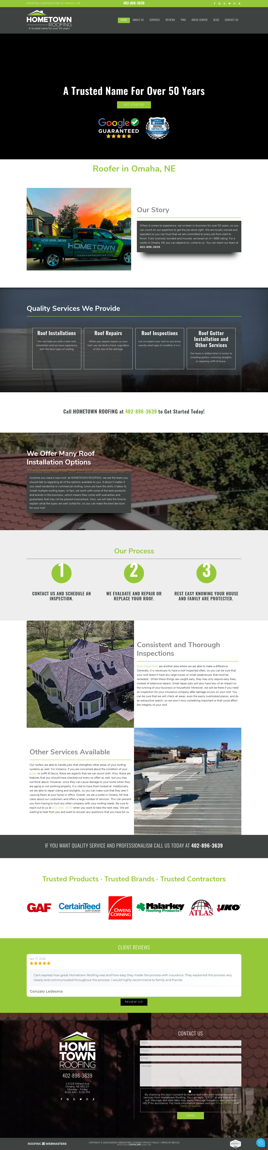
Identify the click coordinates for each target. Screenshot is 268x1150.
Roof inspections (147, 666)
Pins (183, 20)
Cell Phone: (217, 1128)
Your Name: (217, 1124)
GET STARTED (134, 104)
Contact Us (231, 20)
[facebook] (214, 3)
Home (124, 20)
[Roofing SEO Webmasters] (47, 1145)
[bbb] (239, 3)
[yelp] (224, 3)
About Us (138, 20)
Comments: (217, 1132)
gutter (33, 773)
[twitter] (229, 3)
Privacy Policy (151, 1143)
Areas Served (200, 20)
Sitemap (137, 1143)
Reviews (170, 20)
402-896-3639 (134, 3)
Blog (216, 20)
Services (155, 20)
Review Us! (134, 1001)
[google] (219, 3)
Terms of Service (190, 1106)
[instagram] (234, 3)
